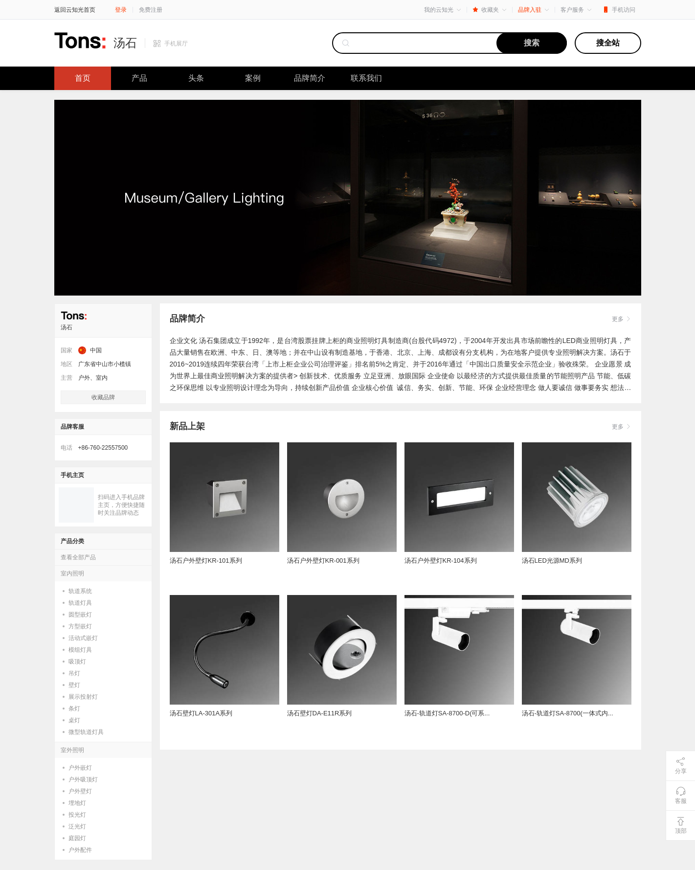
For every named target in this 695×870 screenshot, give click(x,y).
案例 (253, 78)
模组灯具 (80, 649)
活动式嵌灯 (83, 638)
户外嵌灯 (80, 767)
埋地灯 (77, 803)
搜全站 (608, 43)
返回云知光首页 (74, 9)
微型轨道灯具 (86, 732)
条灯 (74, 708)
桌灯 (74, 720)
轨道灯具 (80, 602)
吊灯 (74, 673)
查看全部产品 (78, 557)
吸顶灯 (77, 661)
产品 (139, 78)
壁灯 (74, 685)
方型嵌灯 (80, 626)
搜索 (531, 43)
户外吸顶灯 (83, 779)
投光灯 (77, 814)
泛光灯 (77, 826)
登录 (121, 9)
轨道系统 (80, 591)
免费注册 (150, 9)
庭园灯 (77, 838)
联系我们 (366, 78)
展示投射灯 (83, 696)
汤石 (125, 43)
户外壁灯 (80, 791)
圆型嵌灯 (80, 614)
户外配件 (80, 850)
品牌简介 (309, 78)
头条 (196, 78)
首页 (82, 78)
